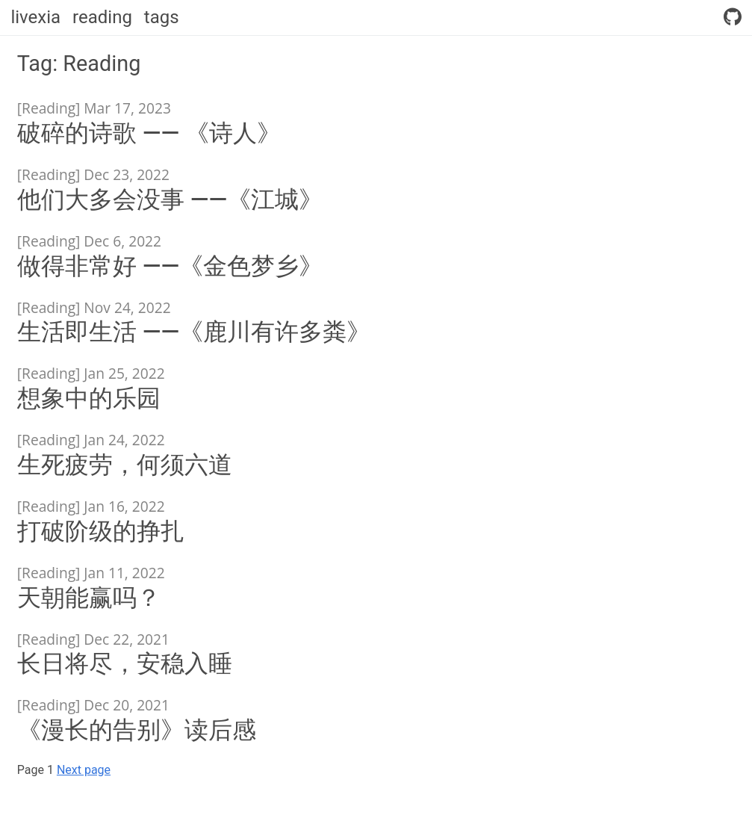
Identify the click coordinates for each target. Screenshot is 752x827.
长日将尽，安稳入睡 (124, 663)
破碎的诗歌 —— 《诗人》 (149, 133)
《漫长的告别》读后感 (136, 729)
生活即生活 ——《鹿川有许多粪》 (193, 331)
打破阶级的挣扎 (100, 531)
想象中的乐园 (89, 398)
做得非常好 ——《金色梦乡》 (170, 266)
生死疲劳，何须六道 (124, 464)
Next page (84, 770)
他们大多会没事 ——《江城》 (170, 199)
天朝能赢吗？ (89, 597)
